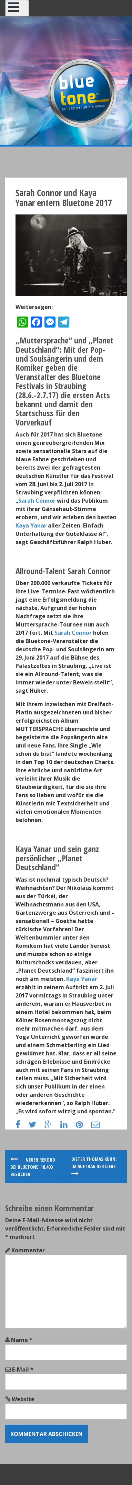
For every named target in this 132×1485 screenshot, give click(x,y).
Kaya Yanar (31, 525)
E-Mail (22, 1369)
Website (23, 1399)
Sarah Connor (36, 500)
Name (21, 1340)
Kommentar (28, 1250)
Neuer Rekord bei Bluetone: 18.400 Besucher (32, 1166)
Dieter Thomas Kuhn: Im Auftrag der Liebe (94, 1166)
